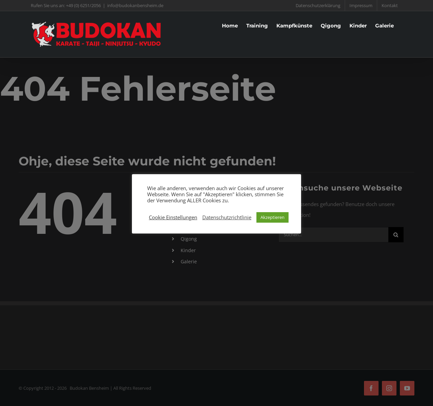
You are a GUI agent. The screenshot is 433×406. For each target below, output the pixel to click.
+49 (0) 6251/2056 (83, 5)
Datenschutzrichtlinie (226, 217)
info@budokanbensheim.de (135, 5)
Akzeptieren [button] (272, 217)
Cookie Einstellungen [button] (173, 217)
